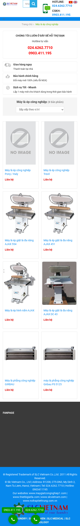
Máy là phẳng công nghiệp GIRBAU (20, 382)
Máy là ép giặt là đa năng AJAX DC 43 (58, 312)
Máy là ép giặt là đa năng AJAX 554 (19, 242)
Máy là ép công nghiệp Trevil (56, 172)
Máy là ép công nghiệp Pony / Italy (18, 172)
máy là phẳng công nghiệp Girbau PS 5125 (59, 382)
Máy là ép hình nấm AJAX (19, 310)
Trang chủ (27, 24)
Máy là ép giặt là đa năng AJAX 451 (58, 242)
